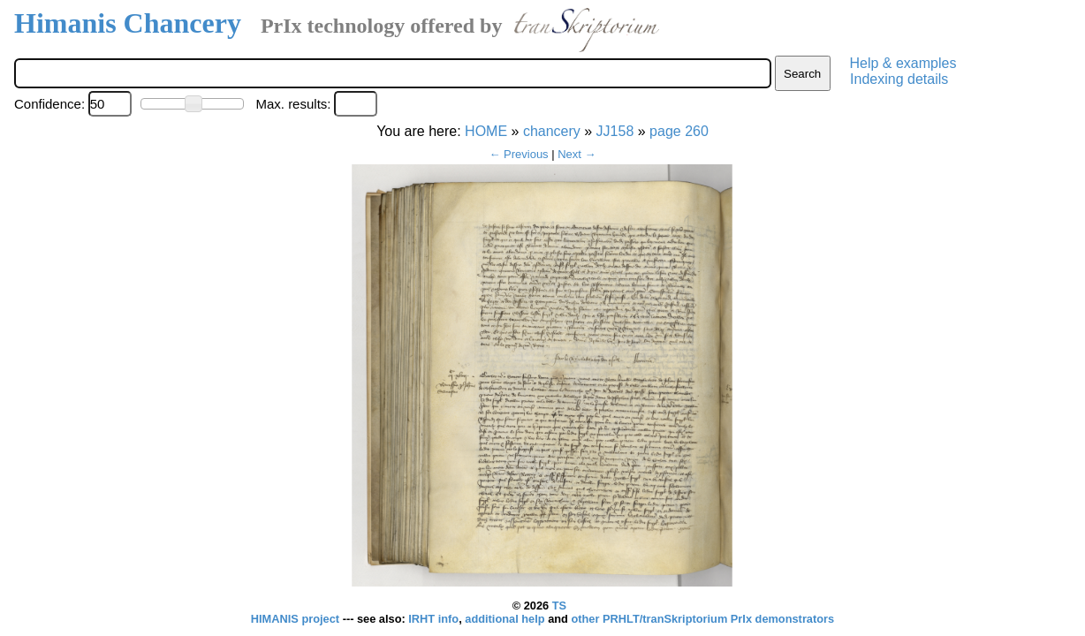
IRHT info (433, 618)
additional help (506, 618)
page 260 (679, 131)
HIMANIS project (297, 618)
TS (559, 605)
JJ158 (615, 131)
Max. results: (292, 103)
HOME (486, 131)
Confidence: (49, 103)
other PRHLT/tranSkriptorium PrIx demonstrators (702, 618)
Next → (577, 154)
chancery (551, 131)
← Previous (518, 154)
